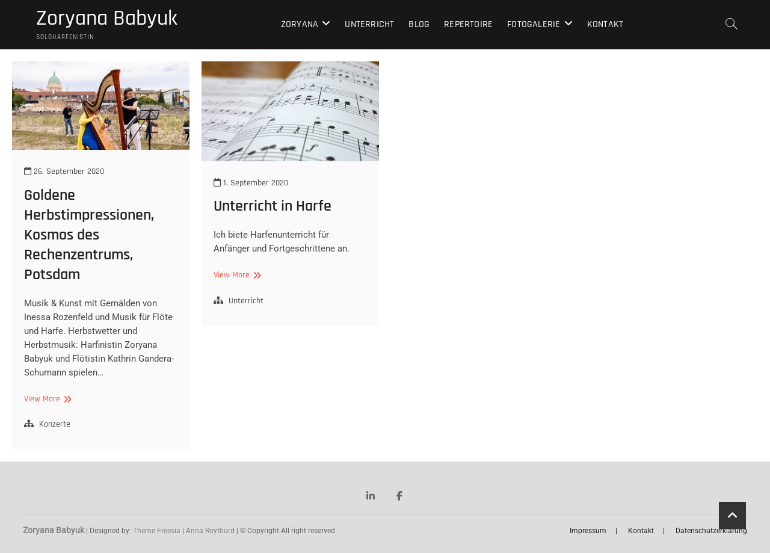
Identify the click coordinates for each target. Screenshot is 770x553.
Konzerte (54, 424)
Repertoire (468, 24)
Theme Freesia (156, 531)
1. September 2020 (251, 183)
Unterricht (369, 24)
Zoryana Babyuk (106, 18)
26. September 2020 (64, 171)
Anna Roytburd (210, 531)
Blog (419, 24)
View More (46, 399)
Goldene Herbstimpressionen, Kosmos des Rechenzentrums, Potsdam (89, 235)
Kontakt (605, 24)
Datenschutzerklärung (711, 531)
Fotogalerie (533, 24)
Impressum (588, 531)
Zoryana (299, 24)
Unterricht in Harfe (272, 206)
